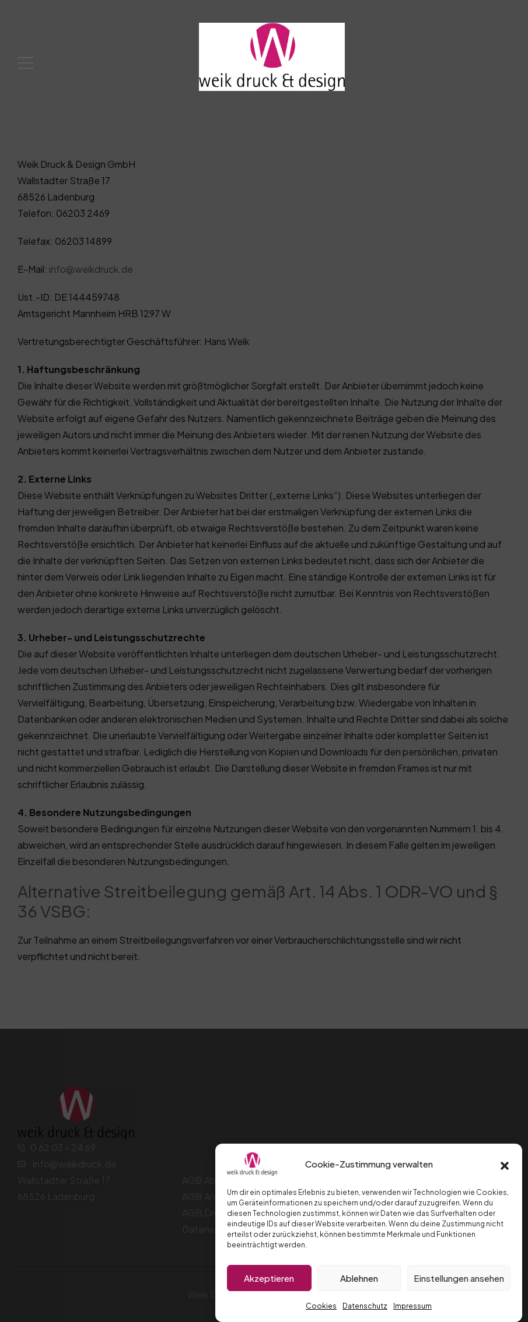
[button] (504, 1164)
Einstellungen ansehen (459, 1278)
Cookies (321, 1306)
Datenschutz (364, 1306)
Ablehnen (359, 1278)
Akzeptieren (269, 1278)
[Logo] (272, 56)
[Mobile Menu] (25, 63)
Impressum (412, 1306)
